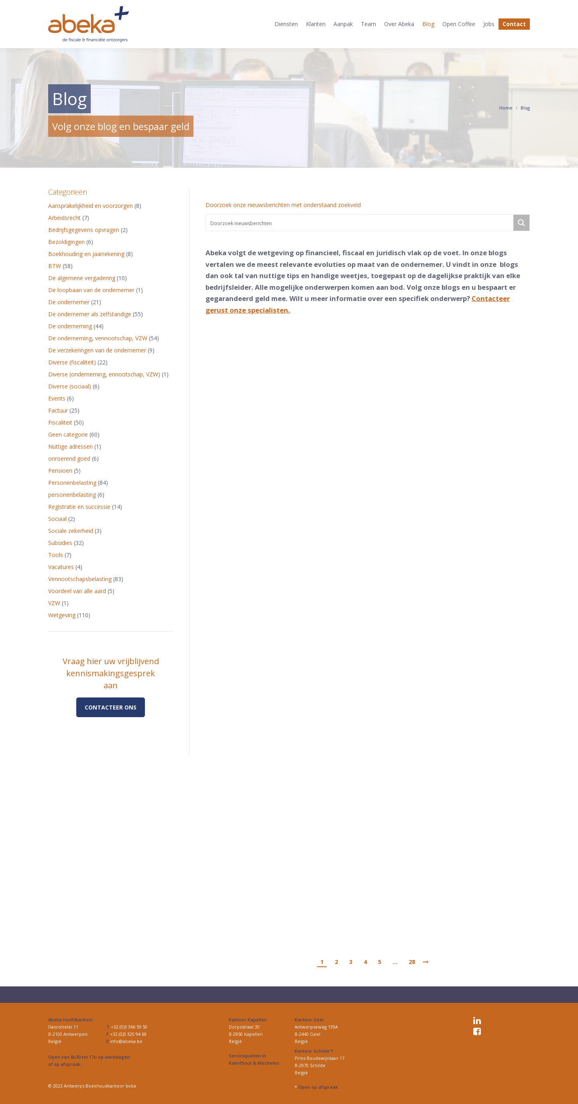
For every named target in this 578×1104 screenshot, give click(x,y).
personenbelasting (72, 494)
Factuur (58, 410)
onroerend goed (69, 458)
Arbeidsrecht (64, 218)
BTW (54, 266)
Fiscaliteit (60, 422)
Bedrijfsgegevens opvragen (83, 230)
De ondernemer (69, 302)
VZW (54, 603)
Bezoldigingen (66, 242)
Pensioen (60, 470)
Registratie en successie (79, 506)
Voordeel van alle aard (77, 591)
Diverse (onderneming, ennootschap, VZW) (104, 374)
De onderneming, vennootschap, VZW (97, 338)
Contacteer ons (110, 707)
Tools (55, 555)
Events (56, 398)
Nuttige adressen (70, 446)
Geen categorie (68, 434)
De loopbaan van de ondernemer (91, 290)
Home (506, 108)
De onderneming (70, 326)
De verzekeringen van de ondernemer (97, 350)
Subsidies (60, 543)
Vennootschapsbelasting (80, 579)
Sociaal (57, 519)
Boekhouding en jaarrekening (86, 254)
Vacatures (61, 567)
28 (412, 962)
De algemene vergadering (81, 278)
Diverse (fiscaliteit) (72, 362)
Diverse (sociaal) (69, 386)
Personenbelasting (72, 482)
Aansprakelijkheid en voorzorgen (90, 205)
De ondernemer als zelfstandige (89, 314)
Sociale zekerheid (70, 531)
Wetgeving (61, 615)
